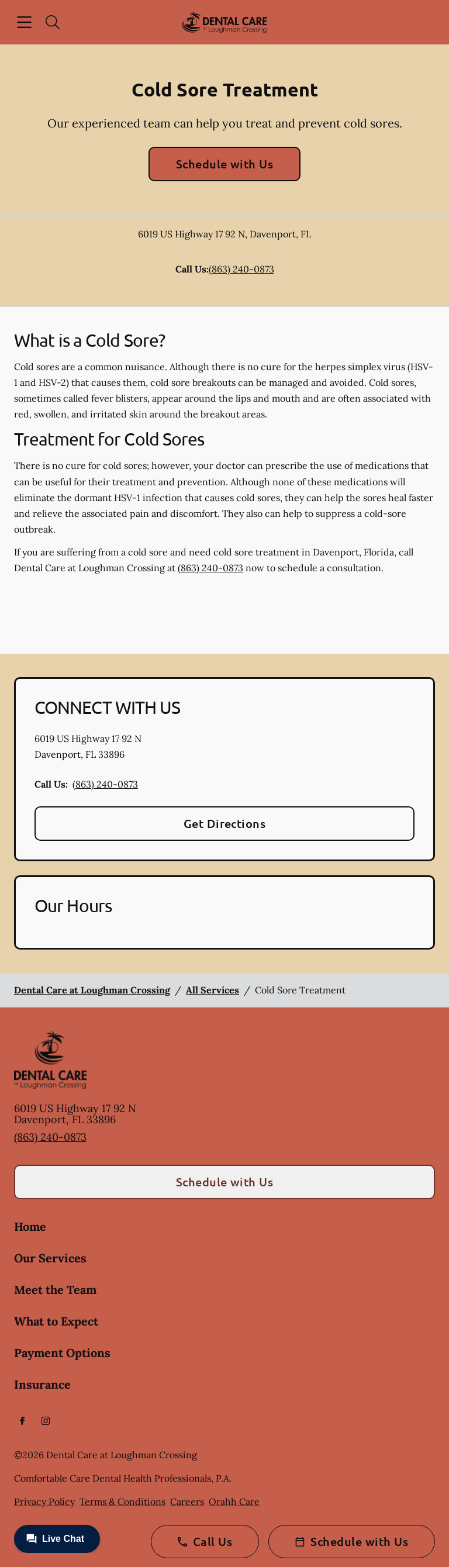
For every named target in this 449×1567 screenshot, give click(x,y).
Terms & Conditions (122, 1501)
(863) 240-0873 (241, 269)
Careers (187, 1501)
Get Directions (225, 823)
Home (30, 1226)
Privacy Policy (44, 1501)
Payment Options (62, 1352)
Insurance (42, 1384)
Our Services (50, 1258)
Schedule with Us (225, 163)
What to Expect (56, 1321)
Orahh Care (234, 1501)
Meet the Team (55, 1289)
